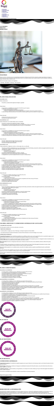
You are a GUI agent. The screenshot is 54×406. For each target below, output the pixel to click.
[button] (27, 99)
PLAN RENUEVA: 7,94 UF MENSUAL (7, 291)
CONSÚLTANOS (5, 12)
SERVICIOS (4, 11)
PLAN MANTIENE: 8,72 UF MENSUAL (7, 279)
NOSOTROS (4, 9)
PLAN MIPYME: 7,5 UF (4, 119)
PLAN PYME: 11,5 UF (4, 144)
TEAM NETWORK (5, 10)
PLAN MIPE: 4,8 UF (3, 99)
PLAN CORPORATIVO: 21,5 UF (6, 183)
